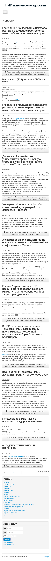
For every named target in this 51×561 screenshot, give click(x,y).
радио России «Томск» (16, 456)
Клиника (6, 492)
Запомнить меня (10, 536)
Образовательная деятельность (14, 511)
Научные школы (8, 498)
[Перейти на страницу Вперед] (14, 472)
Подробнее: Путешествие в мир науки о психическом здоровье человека (25, 438)
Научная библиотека (10, 513)
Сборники (6, 502)
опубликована (19, 42)
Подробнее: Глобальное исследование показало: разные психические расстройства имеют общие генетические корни (25, 73)
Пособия (6, 509)
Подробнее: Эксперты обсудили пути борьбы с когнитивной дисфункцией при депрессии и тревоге (25, 233)
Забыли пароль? (9, 545)
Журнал (6, 494)
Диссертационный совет (11, 496)
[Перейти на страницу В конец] (19, 472)
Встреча (5, 354)
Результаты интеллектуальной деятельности (18, 504)
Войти (7, 539)
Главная (6, 482)
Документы (7, 486)
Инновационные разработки (13, 507)
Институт (6, 488)
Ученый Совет (8, 490)
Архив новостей (8, 515)
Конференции (8, 500)
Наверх (46, 556)
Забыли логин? (8, 543)
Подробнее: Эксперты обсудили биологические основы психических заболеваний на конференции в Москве (25, 280)
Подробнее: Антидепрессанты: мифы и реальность (22, 466)
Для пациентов (8, 484)
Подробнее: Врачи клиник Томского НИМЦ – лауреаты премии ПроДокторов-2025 (25, 412)
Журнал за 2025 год (14, 100)
